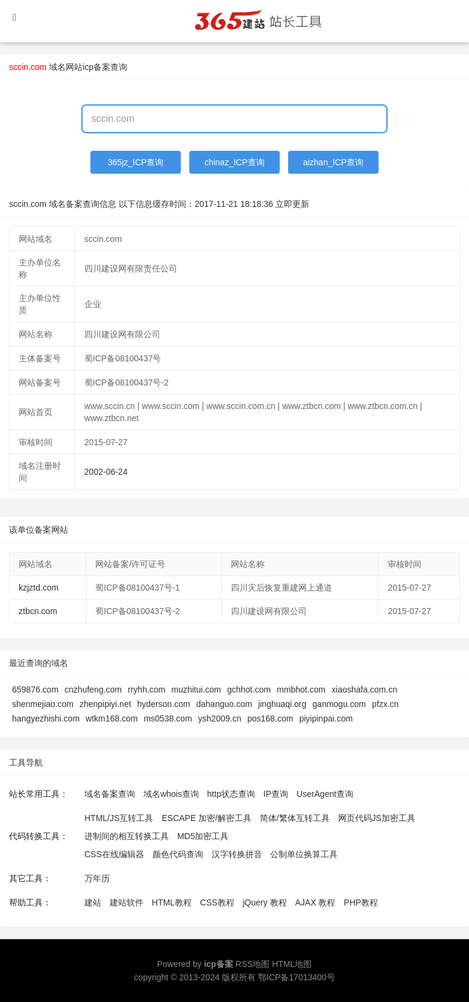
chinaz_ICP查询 (234, 162)
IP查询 (275, 794)
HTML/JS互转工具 (118, 818)
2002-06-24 (106, 472)
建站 (92, 902)
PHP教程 (361, 902)
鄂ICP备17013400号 (296, 977)
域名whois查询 (171, 794)
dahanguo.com (225, 704)
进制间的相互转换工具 (126, 836)
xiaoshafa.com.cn (364, 689)
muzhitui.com (196, 689)
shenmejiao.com (43, 704)
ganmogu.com (339, 704)
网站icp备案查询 (96, 67)
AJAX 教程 (315, 902)
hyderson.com (163, 704)
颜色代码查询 (178, 854)
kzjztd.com (38, 587)
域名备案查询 (109, 794)
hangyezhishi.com (46, 718)
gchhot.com (249, 689)
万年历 (97, 878)
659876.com (35, 689)
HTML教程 (172, 902)
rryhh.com (146, 689)
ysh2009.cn (220, 718)
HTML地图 (292, 964)
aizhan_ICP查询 (333, 162)
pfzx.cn (385, 704)
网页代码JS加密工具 (376, 818)
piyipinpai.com (326, 718)
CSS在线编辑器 (114, 854)
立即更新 (292, 204)
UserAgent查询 (325, 794)
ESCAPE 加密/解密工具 (206, 818)
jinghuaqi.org (282, 704)
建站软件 (126, 902)
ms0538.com (167, 718)
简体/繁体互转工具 (295, 818)
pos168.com (270, 718)
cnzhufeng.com (93, 689)
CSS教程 (217, 902)
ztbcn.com (38, 611)
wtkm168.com (111, 718)
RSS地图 (253, 964)
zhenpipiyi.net (105, 704)
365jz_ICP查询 (136, 162)
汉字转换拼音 (237, 854)
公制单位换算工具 (304, 854)
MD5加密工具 (203, 836)
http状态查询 (231, 794)
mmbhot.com (301, 689)
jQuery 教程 (264, 902)
